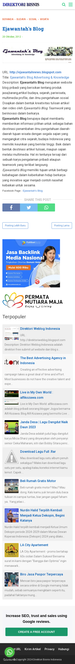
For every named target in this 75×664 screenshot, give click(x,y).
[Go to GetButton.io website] (9, 660)
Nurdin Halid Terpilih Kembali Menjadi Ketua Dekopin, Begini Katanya (42, 515)
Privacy (49, 649)
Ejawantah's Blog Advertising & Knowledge (39, 77)
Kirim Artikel (33, 649)
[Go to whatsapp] (10, 652)
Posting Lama (61, 225)
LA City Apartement (34, 545)
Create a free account (36, 631)
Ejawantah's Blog (33, 190)
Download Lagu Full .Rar (38, 452)
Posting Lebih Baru (15, 225)
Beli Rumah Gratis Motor (38, 481)
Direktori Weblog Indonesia (40, 329)
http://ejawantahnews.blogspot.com (35, 72)
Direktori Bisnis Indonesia (47, 659)
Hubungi (63, 649)
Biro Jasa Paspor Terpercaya (41, 574)
